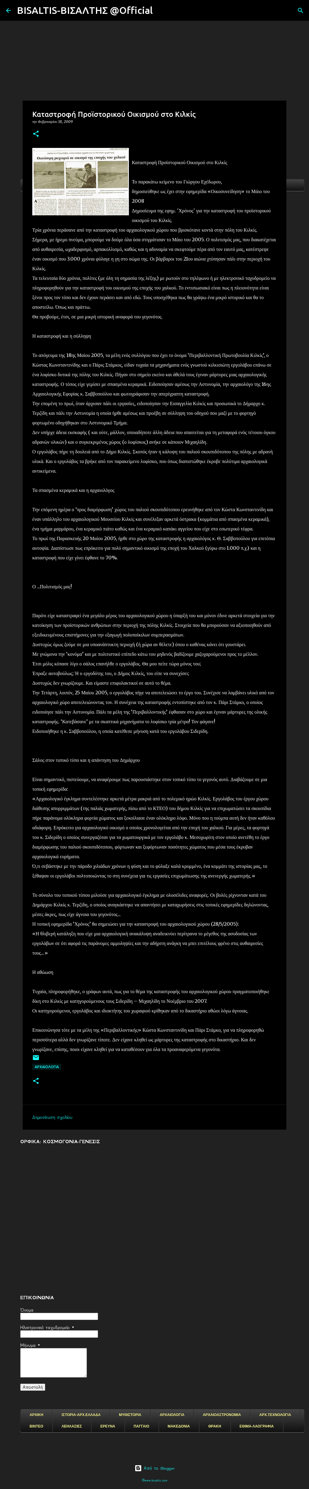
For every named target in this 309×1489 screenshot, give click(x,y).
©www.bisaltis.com (154, 1480)
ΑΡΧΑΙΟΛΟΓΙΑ (47, 1067)
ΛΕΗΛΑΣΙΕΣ (72, 1426)
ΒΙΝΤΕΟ (36, 1426)
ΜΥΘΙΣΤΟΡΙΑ (130, 1415)
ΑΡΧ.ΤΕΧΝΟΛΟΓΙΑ (275, 1415)
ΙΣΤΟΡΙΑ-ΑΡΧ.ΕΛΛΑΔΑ (81, 1415)
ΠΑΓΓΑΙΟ (141, 1426)
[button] (36, 134)
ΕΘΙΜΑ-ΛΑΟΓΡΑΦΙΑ (257, 1426)
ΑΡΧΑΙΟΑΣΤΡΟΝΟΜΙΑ (222, 1415)
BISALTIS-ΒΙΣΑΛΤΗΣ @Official (85, 10)
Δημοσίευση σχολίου (52, 1117)
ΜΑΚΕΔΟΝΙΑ (179, 1426)
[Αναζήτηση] (161, 10)
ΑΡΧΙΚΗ (36, 1415)
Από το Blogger (155, 1468)
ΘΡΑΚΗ (214, 1426)
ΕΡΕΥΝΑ (107, 1426)
